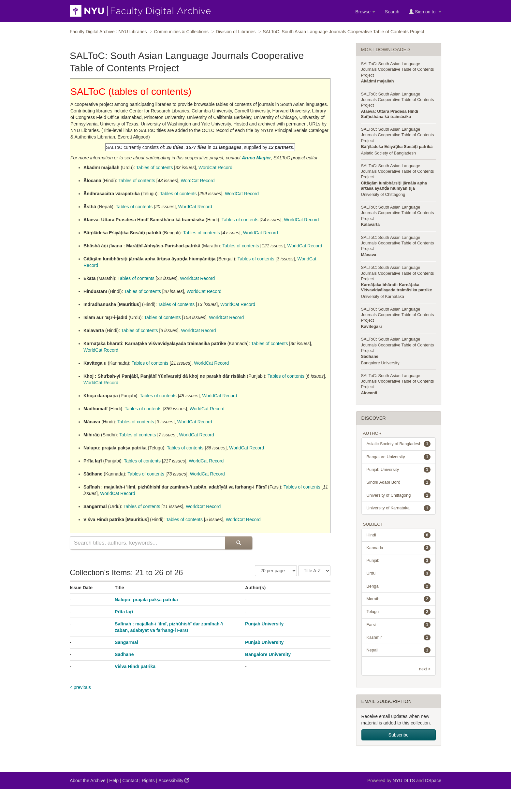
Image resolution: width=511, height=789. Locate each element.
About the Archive (88, 780)
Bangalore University (268, 654)
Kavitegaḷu (371, 326)
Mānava (368, 254)
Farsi (399, 625)
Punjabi (399, 560)
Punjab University (264, 623)
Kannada (399, 548)
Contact (130, 780)
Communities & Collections (181, 31)
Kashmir (399, 637)
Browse (365, 11)
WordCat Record (215, 167)
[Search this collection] (147, 542)
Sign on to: (425, 11)
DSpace (433, 780)
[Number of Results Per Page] (276, 570)
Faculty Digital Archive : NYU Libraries (108, 31)
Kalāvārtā (370, 224)
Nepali (399, 650)
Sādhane (124, 654)
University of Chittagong (383, 194)
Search (392, 11)
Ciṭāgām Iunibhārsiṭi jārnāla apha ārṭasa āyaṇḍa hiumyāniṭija (394, 186)
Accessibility (173, 780)
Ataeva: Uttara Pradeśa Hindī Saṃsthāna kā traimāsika (389, 114)
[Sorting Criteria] (314, 570)
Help (114, 780)
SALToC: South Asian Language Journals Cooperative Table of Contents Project (397, 69)
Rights (148, 780)
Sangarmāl (126, 642)
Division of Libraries (236, 31)
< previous (80, 687)
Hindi (399, 535)
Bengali (399, 586)
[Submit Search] (238, 542)
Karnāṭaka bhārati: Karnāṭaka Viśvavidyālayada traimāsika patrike (396, 287)
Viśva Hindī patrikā (135, 666)
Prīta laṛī (124, 611)
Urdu (399, 573)
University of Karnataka (382, 296)
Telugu (399, 612)
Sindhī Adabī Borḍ (399, 482)
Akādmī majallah (377, 81)
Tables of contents (154, 167)
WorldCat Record (301, 219)
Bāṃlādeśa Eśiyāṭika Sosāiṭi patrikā (397, 146)
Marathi (399, 599)
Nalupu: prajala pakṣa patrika (146, 599)
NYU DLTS (404, 780)
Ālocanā (369, 392)
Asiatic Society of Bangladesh (388, 153)
